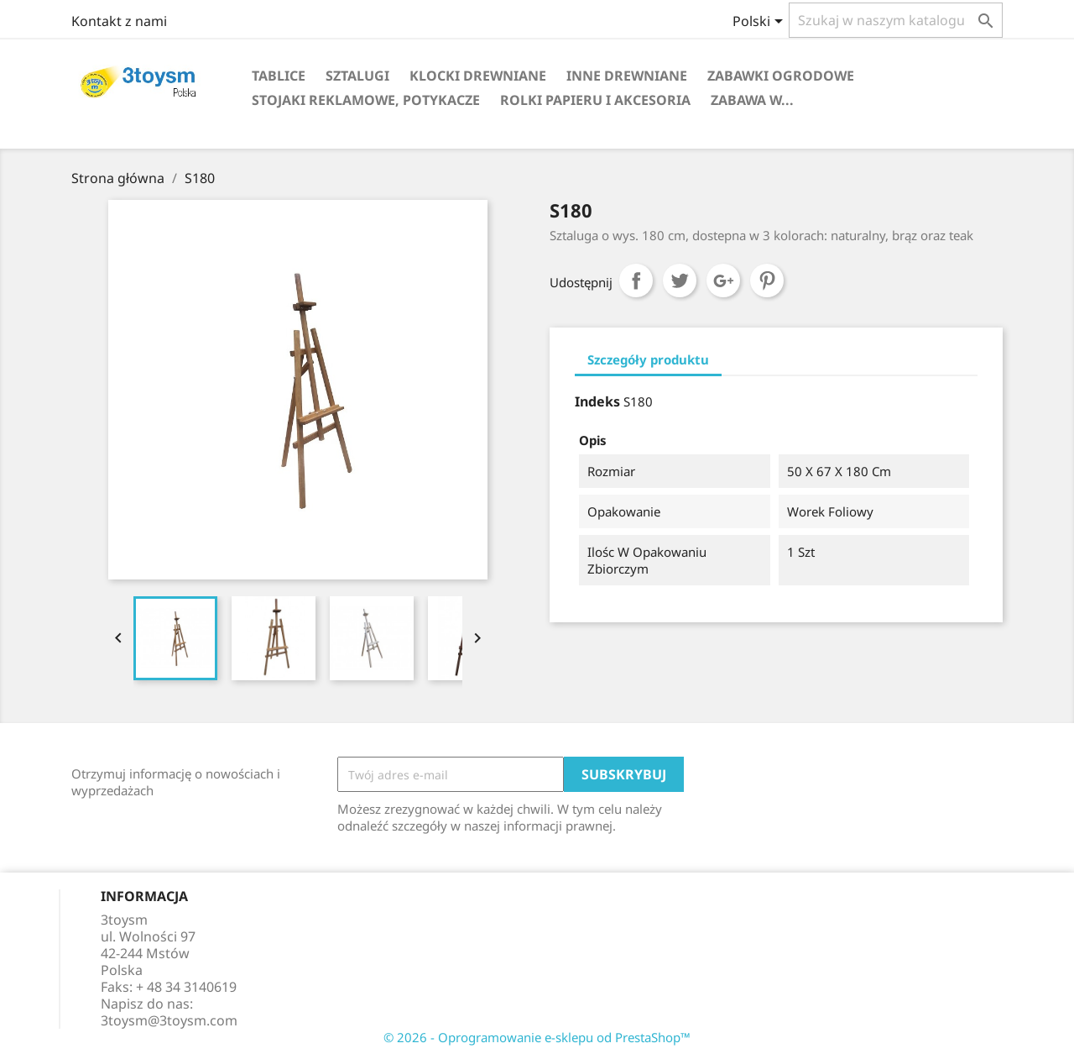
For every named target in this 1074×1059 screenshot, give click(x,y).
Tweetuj (679, 280)
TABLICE (278, 75)
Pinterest (767, 280)
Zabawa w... (752, 100)
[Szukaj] (896, 20)
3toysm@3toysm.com (169, 1020)
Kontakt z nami (119, 21)
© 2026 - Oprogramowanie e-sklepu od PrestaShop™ (537, 1037)
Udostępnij (636, 280)
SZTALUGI (357, 75)
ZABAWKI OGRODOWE (780, 75)
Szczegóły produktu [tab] (648, 359)
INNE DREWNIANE (626, 75)
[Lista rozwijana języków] (761, 23)
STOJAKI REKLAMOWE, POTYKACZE (366, 100)
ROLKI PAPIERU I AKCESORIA (595, 100)
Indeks (597, 401)
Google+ (723, 280)
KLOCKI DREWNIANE (477, 75)
